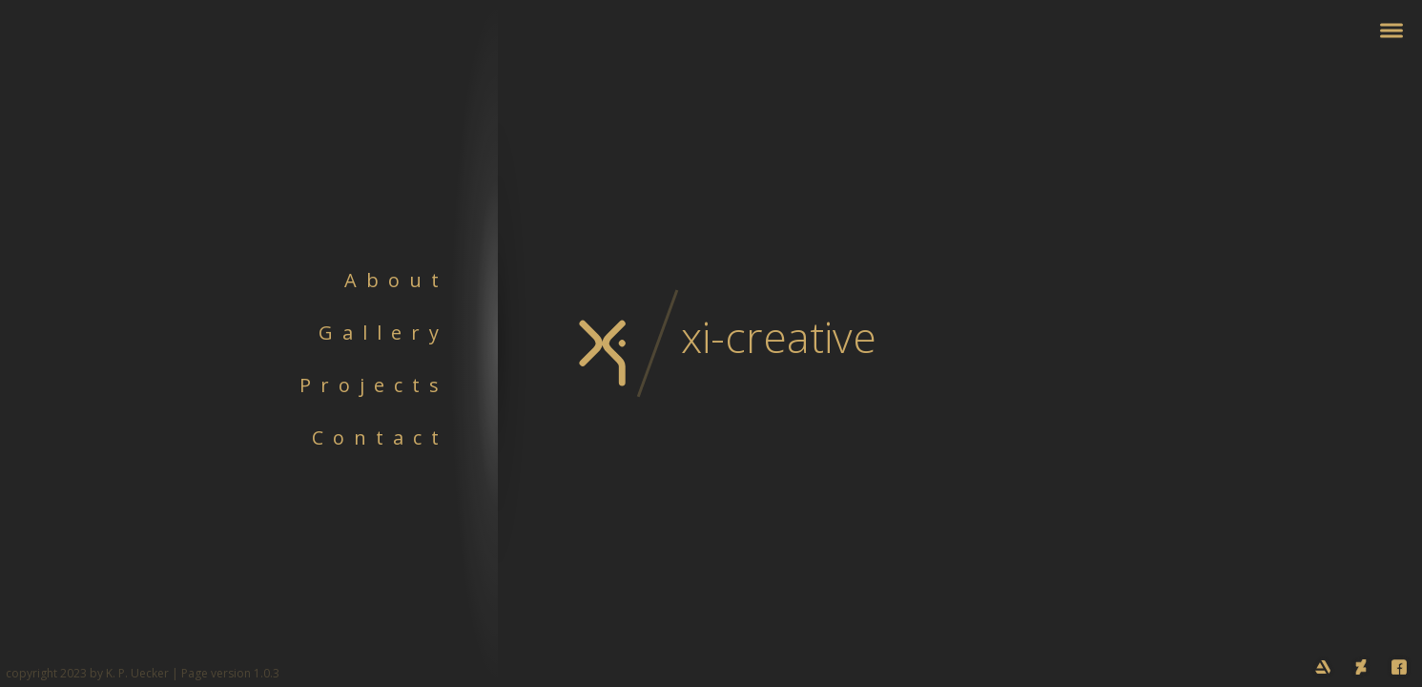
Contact (380, 437)
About (396, 280)
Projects (373, 385)
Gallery (383, 332)
